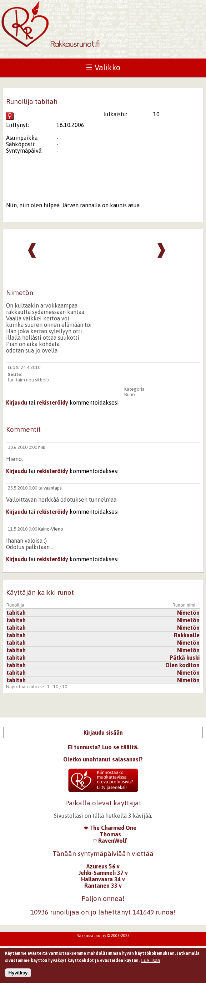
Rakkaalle (187, 635)
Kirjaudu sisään (103, 732)
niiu (41, 447)
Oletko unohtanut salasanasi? (103, 759)
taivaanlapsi (50, 488)
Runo (129, 394)
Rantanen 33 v (103, 885)
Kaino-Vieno (50, 529)
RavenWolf (110, 840)
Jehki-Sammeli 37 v (103, 873)
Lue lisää (150, 962)
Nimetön (188, 612)
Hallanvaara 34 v (103, 879)
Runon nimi (183, 605)
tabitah (16, 612)
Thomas (110, 834)
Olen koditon (182, 665)
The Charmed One (110, 828)
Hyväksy (17, 975)
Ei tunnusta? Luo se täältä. (103, 747)
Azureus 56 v (103, 866)
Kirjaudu (16, 402)
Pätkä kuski (185, 657)
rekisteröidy (52, 402)
